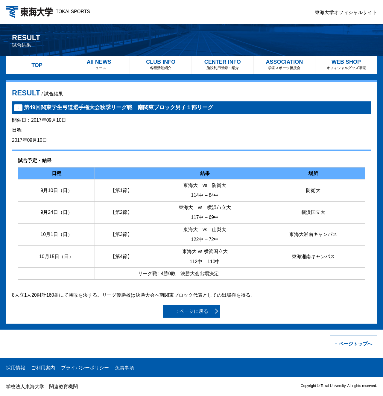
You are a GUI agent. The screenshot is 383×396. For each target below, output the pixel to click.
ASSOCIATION (284, 64)
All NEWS (99, 64)
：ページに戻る (191, 311)
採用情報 (15, 367)
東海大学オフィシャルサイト (346, 12)
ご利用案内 (43, 367)
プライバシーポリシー (85, 367)
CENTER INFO (222, 64)
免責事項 (124, 367)
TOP (36, 65)
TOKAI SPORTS (48, 11)
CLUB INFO (161, 64)
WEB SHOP (346, 64)
